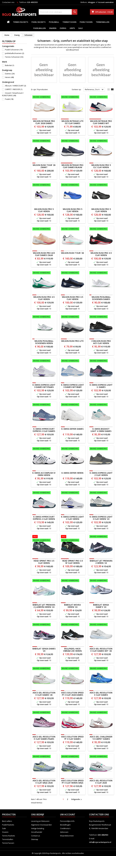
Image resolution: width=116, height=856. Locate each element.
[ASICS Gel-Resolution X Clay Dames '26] (44, 669)
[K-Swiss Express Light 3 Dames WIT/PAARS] (44, 361)
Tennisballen (102, 22)
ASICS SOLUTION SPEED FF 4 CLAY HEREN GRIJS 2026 (72, 782)
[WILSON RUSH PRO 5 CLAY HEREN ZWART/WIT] (101, 185)
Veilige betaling (37, 828)
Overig (63, 28)
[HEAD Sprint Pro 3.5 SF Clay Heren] (72, 538)
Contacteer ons (8, 2)
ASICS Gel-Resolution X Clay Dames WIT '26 (101, 649)
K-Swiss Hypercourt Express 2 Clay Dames (44, 430)
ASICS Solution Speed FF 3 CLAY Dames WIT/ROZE (72, 738)
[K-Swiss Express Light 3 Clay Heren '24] (101, 493)
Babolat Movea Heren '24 (72, 605)
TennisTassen (69, 22)
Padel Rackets (39, 22)
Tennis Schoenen (14, 57)
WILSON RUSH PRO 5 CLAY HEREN (44, 210)
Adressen (64, 832)
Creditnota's (65, 828)
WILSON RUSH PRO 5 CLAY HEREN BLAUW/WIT (72, 211)
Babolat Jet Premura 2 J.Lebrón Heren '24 (44, 605)
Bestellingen (65, 824)
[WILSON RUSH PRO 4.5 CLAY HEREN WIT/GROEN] (44, 273)
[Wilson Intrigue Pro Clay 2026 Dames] (44, 97)
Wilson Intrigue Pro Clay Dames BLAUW (72, 166)
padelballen (39, 28)
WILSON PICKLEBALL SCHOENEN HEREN (43, 342)
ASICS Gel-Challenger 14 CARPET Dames (101, 737)
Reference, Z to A (94, 89)
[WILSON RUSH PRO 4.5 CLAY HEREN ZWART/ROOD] (101, 229)
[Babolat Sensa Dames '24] (44, 625)
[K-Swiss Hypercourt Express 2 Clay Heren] (44, 493)
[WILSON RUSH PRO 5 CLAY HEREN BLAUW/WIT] (72, 185)
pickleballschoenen (14, 53)
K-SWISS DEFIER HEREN (72, 473)
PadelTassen (86, 22)
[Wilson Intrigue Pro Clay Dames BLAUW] (72, 141)
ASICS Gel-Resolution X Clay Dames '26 (44, 693)
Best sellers (7, 821)
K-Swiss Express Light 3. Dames (101, 385)
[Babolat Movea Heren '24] (72, 581)
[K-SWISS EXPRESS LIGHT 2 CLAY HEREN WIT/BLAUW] (72, 493)
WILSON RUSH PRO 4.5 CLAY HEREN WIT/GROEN (43, 299)
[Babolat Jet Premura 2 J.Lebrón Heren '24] (44, 581)
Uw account (67, 814)
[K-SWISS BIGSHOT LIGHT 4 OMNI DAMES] (101, 405)
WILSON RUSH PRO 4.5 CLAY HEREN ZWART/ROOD (101, 255)
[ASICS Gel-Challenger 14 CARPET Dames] (101, 713)
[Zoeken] (58, 12)
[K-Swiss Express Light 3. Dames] (101, 361)
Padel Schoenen (13, 49)
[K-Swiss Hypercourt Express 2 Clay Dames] (44, 405)
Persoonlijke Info (67, 821)
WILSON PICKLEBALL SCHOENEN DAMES (101, 298)
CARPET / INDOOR (13, 89)
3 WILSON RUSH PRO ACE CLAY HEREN (101, 342)
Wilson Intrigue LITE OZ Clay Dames (72, 122)
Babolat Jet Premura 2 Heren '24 (101, 561)
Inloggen (91, 2)
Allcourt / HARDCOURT (15, 85)
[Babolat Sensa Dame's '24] (101, 581)
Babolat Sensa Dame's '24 (101, 605)
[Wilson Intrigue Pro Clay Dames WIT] (101, 97)
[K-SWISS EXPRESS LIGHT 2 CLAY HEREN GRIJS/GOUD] (101, 449)
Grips (72, 28)
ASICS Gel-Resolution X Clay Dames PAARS (44, 737)
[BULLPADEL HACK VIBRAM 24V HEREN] (72, 625)
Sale (80, 28)
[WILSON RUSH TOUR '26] (72, 229)
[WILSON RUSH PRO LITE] (72, 317)
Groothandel (36, 832)
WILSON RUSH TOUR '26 (72, 253)
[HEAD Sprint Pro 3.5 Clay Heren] (44, 538)
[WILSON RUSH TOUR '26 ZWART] (44, 141)
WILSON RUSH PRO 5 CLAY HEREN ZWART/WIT (101, 211)
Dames (9, 73)
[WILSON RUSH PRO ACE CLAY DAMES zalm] (44, 229)
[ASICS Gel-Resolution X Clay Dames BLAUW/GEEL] (101, 669)
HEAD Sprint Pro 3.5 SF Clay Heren (72, 561)
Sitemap (34, 839)
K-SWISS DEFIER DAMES (72, 429)
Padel (9, 99)
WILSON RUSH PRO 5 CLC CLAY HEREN (101, 166)
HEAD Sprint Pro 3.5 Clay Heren (44, 561)
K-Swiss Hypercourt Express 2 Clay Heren (44, 517)
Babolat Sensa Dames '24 (44, 649)
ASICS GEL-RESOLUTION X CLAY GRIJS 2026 (44, 781)
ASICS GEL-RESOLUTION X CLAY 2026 (101, 781)
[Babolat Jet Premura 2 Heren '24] (101, 537)
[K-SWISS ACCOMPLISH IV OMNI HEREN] (44, 449)
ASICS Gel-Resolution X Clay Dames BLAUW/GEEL (101, 694)
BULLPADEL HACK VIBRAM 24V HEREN (72, 649)
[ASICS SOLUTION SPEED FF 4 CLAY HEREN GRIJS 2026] (72, 757)
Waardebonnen (67, 835)
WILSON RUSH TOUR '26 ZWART (44, 166)
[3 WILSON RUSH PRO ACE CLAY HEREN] (101, 317)
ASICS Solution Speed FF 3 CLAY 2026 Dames (72, 693)
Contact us (35, 835)
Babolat (9, 65)
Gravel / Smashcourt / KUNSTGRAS (13, 94)
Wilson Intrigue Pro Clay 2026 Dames (44, 122)
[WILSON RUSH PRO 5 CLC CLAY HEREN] (101, 141)
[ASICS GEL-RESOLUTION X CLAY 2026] (101, 757)
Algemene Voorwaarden (41, 824)
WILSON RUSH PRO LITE (72, 341)
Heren (9, 77)
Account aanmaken (106, 2)
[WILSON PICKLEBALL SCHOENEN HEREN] (44, 317)
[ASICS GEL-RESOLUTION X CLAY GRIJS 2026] (44, 757)
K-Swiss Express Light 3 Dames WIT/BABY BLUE (72, 387)
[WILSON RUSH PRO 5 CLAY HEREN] (44, 185)
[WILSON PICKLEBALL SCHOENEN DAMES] (101, 273)
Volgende (76, 799)
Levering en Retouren (40, 821)
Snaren (52, 28)
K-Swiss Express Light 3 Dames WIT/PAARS (44, 385)
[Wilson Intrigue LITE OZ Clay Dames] (72, 97)
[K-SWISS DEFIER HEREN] (72, 449)
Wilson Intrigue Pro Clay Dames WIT (101, 122)
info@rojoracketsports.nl (100, 842)
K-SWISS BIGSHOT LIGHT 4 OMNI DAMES (101, 430)
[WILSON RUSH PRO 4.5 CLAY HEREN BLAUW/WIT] (72, 273)
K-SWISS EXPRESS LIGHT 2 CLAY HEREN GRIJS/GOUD (101, 475)
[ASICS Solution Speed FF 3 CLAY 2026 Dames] (72, 669)
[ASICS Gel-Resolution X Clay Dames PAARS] (44, 713)
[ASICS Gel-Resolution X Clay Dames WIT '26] (101, 625)
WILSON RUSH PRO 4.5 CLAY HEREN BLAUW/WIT (72, 299)
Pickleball (54, 22)
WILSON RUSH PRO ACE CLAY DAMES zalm (44, 254)
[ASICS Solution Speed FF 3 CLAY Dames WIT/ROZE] (72, 713)
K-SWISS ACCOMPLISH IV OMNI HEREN (43, 474)
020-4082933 (32, 2)
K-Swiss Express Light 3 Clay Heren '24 (101, 517)
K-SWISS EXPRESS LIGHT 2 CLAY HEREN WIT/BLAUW (72, 519)
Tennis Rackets (20, 22)
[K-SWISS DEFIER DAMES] (72, 405)
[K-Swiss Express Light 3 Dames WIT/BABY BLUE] (72, 361)
